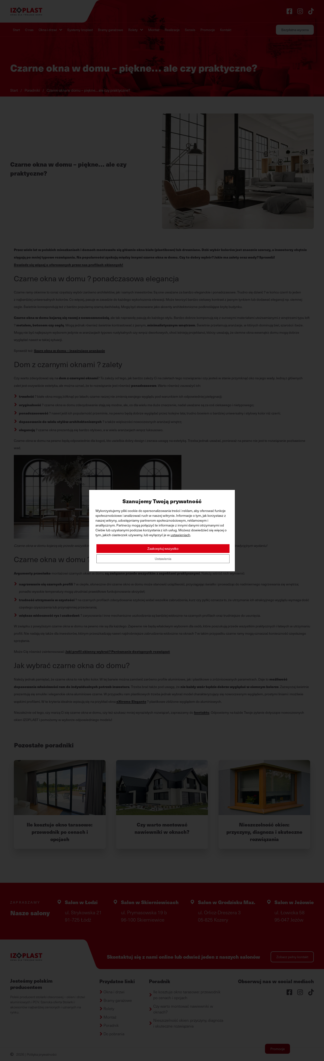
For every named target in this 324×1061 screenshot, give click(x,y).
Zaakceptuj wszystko (163, 548)
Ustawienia (163, 558)
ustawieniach (180, 535)
